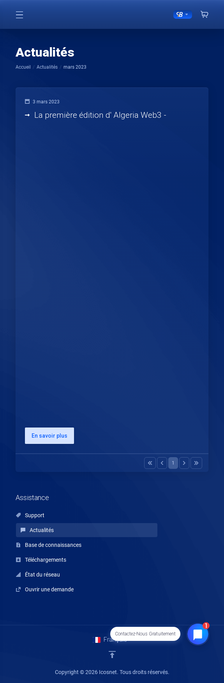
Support (30, 515)
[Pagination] (150, 463)
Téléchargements (41, 560)
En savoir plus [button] (49, 436)
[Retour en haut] (112, 654)
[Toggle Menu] (19, 14)
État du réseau (38, 574)
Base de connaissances (48, 545)
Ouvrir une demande (45, 589)
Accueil (23, 67)
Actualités (47, 67)
